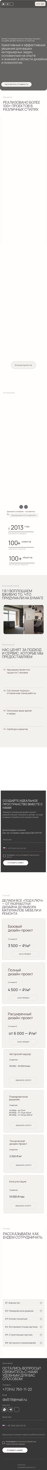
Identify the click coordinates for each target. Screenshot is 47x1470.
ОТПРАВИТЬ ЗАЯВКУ (16, 863)
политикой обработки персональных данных (21, 1442)
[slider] (23, 619)
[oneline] (23, 1435)
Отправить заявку (15, 1450)
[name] (23, 839)
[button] (16, 84)
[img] (3, 4)
